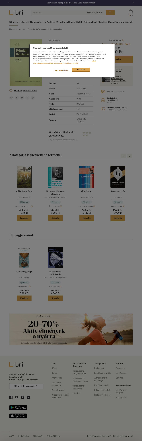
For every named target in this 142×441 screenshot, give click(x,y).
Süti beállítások (61, 70)
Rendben (81, 69)
